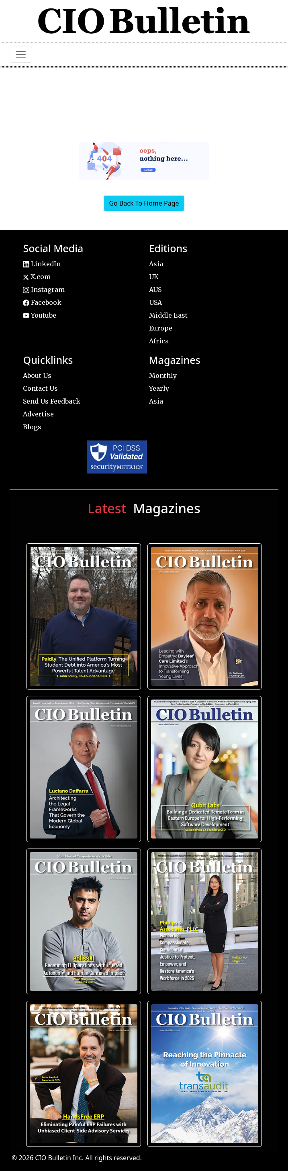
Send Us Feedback (51, 401)
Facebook (42, 302)
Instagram (44, 290)
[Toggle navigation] (21, 55)
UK (154, 277)
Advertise (38, 414)
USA (155, 302)
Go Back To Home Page (144, 203)
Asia (156, 264)
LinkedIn (42, 264)
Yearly (159, 388)
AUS (155, 290)
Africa (159, 341)
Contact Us (40, 388)
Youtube (39, 315)
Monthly (163, 375)
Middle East (168, 315)
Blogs (32, 427)
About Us (37, 375)
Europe (160, 328)
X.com (37, 277)
